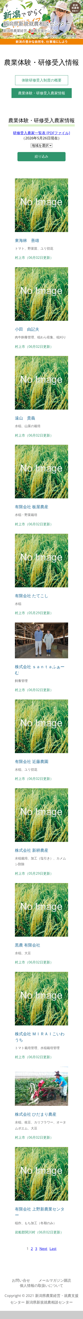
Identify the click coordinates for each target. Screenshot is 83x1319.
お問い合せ (21, 1280)
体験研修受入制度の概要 (42, 80)
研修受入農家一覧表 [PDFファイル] (41, 132)
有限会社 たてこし (31, 595)
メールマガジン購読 (55, 1280)
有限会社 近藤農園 (31, 761)
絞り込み (41, 156)
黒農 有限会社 (27, 945)
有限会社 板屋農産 (31, 507)
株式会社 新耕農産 (31, 850)
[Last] (53, 1248)
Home (35, 35)
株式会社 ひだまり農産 (35, 1114)
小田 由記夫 (27, 329)
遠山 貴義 (25, 418)
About (52, 35)
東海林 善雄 (27, 240)
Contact (70, 35)
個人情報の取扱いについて (41, 1285)
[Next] (43, 1248)
